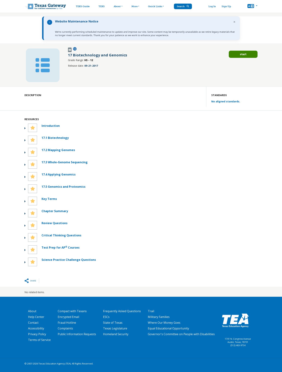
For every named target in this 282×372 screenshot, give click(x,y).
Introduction (51, 126)
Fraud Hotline (67, 323)
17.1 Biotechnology (55, 138)
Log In (212, 6)
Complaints (65, 328)
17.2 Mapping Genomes (58, 150)
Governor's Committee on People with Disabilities (181, 334)
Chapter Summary (55, 211)
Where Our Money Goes (164, 323)
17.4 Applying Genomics (59, 174)
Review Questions (54, 223)
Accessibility (36, 328)
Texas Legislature (115, 328)
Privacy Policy (37, 334)
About (32, 311)
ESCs (106, 317)
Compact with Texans (72, 311)
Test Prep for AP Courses (60, 247)
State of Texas (112, 323)
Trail (151, 311)
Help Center (36, 317)
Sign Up (226, 6)
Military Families (159, 317)
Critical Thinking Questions (61, 235)
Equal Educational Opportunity (168, 328)
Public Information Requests (77, 334)
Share (33, 280)
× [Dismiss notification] (234, 21)
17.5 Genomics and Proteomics (63, 187)
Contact (33, 323)
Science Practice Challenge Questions (69, 260)
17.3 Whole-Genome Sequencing (65, 162)
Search (183, 6)
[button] (252, 6)
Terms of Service (39, 340)
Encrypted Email (68, 317)
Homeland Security (115, 334)
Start (243, 54)
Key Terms (49, 199)
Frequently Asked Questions (122, 311)
